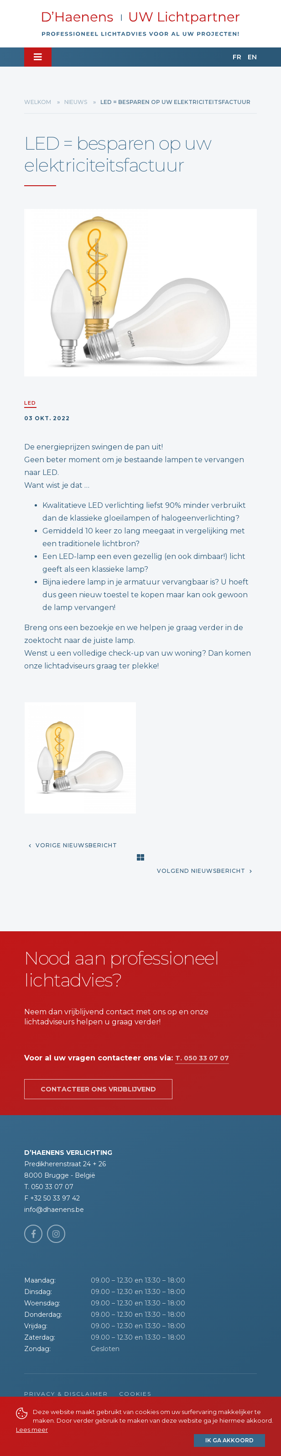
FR (237, 57)
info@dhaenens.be (54, 1210)
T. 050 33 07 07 (202, 1058)
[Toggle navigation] (38, 57)
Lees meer (32, 1429)
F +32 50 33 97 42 (52, 1198)
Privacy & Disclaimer (66, 1393)
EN (252, 57)
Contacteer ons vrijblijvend (98, 1089)
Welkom (37, 102)
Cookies (135, 1393)
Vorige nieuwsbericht (73, 845)
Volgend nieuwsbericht (204, 870)
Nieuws (75, 102)
